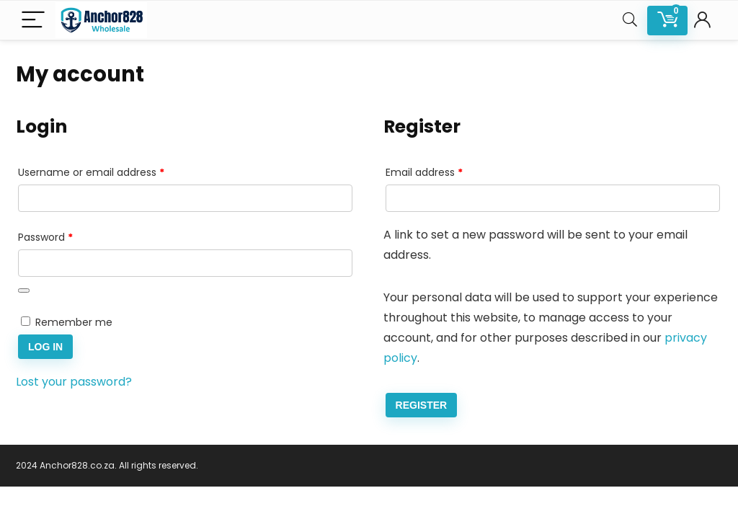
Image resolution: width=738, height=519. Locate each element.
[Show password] (24, 290)
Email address (446, 170)
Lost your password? (74, 381)
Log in (45, 346)
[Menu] (33, 20)
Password (67, 235)
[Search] (630, 20)
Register (422, 405)
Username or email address (113, 170)
